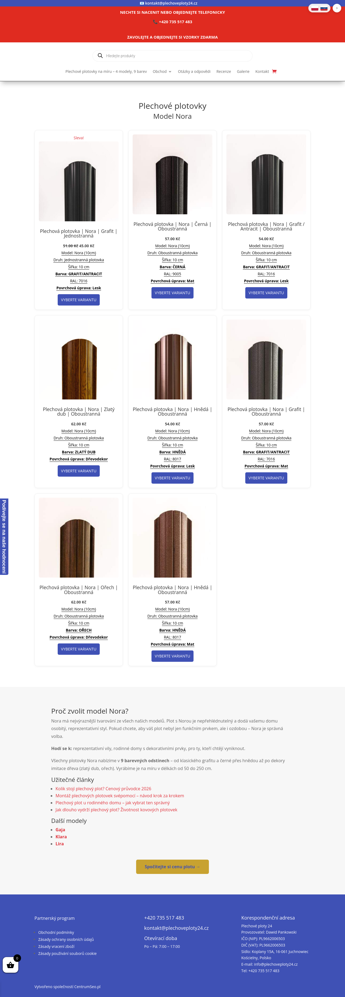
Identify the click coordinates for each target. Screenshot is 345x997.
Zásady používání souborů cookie (67, 953)
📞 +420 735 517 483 (172, 21)
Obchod (160, 72)
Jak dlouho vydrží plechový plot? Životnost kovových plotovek (116, 810)
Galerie (243, 72)
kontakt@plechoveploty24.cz (171, 3)
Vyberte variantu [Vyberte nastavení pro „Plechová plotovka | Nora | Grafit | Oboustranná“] (266, 477)
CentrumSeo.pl (87, 986)
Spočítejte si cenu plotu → (172, 867)
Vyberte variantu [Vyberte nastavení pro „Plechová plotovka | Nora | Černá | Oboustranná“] (172, 292)
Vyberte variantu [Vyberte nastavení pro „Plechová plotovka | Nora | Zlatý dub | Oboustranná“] (78, 470)
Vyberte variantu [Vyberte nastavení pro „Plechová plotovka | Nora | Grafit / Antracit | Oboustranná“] (266, 292)
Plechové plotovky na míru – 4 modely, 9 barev (106, 72)
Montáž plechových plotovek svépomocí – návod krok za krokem (120, 796)
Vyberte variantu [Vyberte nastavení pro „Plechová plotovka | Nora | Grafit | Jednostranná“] (78, 299)
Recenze (223, 72)
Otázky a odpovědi (194, 72)
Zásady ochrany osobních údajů (66, 939)
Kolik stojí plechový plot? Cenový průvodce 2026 (103, 789)
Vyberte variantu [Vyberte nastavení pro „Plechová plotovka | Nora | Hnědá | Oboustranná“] (172, 477)
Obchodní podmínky (56, 932)
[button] (337, 8)
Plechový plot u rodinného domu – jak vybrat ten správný (113, 803)
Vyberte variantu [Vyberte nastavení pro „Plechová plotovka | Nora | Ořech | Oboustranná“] (78, 649)
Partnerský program (54, 918)
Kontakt (262, 72)
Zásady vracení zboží (56, 946)
